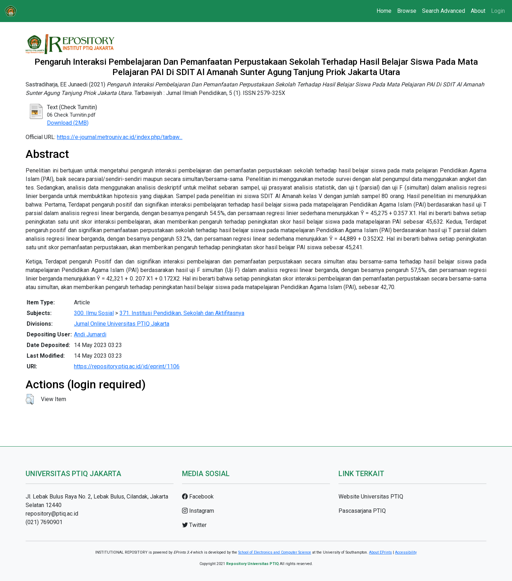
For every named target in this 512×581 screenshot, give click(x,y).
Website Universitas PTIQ (370, 496)
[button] (30, 399)
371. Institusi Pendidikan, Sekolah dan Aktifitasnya (181, 313)
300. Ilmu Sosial (94, 313)
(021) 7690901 (44, 522)
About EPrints (380, 552)
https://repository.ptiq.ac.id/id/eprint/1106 (127, 366)
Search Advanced (443, 10)
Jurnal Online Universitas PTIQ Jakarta (121, 323)
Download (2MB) (68, 122)
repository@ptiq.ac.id (52, 513)
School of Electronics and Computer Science (274, 552)
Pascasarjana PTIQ (362, 510)
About (478, 10)
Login (498, 10)
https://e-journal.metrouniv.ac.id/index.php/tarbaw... (119, 137)
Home (384, 10)
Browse (406, 10)
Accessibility (406, 552)
